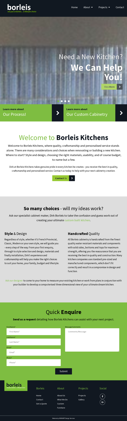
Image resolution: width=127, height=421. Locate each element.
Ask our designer (14, 280)
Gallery (81, 399)
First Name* (11, 327)
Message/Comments (72, 327)
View (113, 90)
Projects (104, 7)
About (88, 7)
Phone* (9, 358)
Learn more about (33, 112)
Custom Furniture (61, 405)
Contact (120, 7)
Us (65, 178)
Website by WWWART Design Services (63, 418)
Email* (9, 347)
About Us (61, 395)
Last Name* (11, 337)
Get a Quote (41, 403)
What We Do (62, 399)
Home (74, 7)
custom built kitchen (77, 220)
